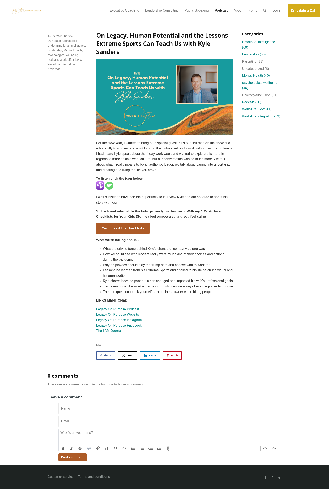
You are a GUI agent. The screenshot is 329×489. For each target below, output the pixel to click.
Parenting (252, 61)
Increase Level (159, 448)
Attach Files (168, 448)
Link (97, 448)
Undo (265, 448)
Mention (89, 448)
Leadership (55, 50)
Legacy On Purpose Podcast (117, 309)
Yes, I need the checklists (123, 228)
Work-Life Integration (61, 64)
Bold (63, 448)
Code (124, 448)
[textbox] (168, 437)
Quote (115, 448)
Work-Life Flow (69, 59)
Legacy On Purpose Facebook (119, 325)
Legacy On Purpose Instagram (119, 320)
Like (98, 344)
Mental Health (73, 50)
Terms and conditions (94, 476)
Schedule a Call (303, 10)
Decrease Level (150, 448)
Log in (277, 10)
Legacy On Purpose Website (117, 314)
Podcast (53, 59)
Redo (273, 448)
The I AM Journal (109, 330)
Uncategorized (255, 68)
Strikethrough (80, 448)
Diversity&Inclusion (259, 95)
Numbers (141, 448)
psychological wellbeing (63, 55)
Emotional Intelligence (70, 45)
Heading (106, 448)
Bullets (133, 448)
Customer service (61, 476)
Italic (71, 448)
